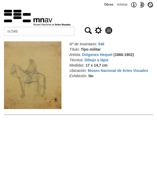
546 (101, 44)
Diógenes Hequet (97, 55)
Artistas (122, 4)
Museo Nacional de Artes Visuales (118, 70)
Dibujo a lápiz (97, 60)
